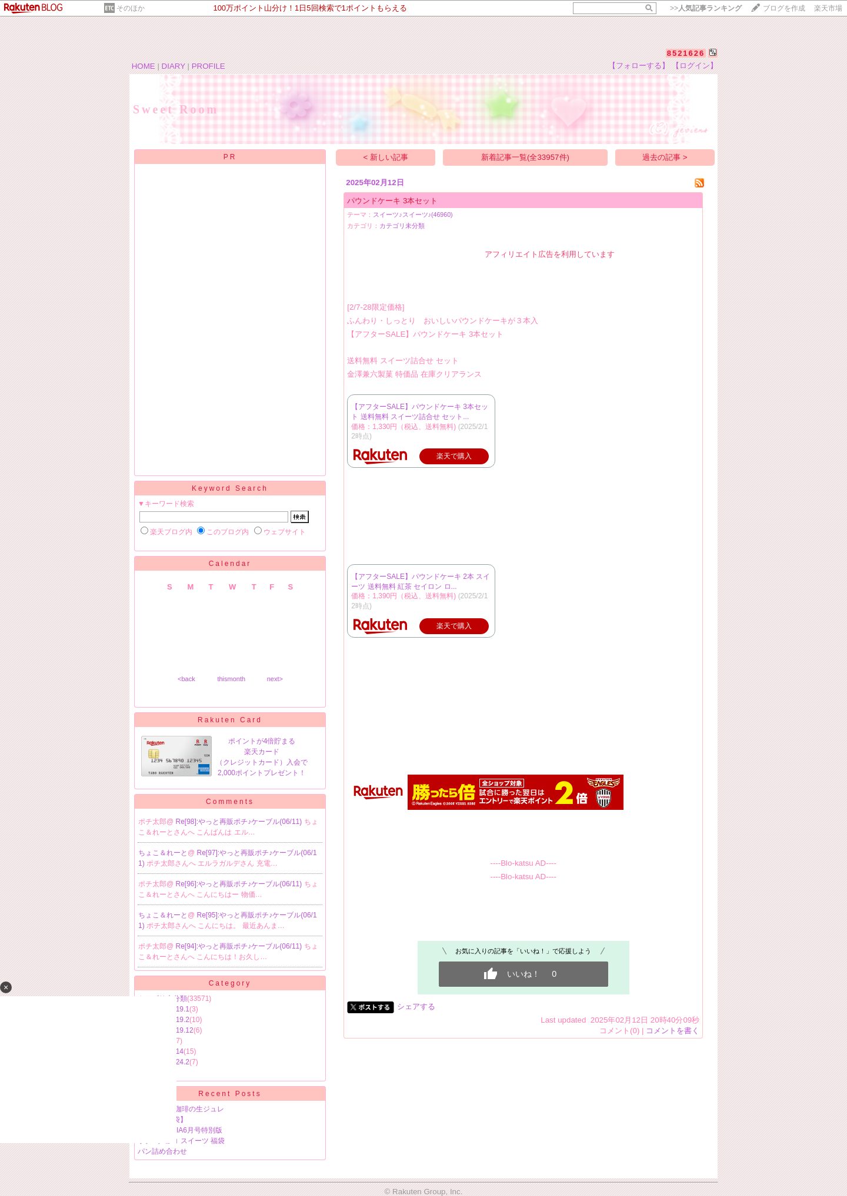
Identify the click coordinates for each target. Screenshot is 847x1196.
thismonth (231, 678)
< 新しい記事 (386, 157)
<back (186, 678)
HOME (143, 66)
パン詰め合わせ (162, 1151)
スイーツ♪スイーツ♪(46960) (412, 214)
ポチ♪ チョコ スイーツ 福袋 (181, 1141)
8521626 (686, 53)
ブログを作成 (784, 8)
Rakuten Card (230, 720)
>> (706, 8)
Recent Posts (229, 1094)
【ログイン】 (695, 65)
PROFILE (208, 66)
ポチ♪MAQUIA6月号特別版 (180, 1130)
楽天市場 (828, 8)
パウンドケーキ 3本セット (392, 200)
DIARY (173, 66)
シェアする (416, 1006)
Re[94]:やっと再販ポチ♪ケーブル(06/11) (240, 946)
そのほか (130, 8)
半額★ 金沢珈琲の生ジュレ (181, 1109)
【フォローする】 (638, 65)
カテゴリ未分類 (402, 225)
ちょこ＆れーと (163, 853)
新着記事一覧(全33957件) (525, 157)
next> (275, 678)
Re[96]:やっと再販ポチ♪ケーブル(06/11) (240, 884)
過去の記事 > (665, 157)
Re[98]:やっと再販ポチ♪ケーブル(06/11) (240, 822)
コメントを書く (672, 1030)
